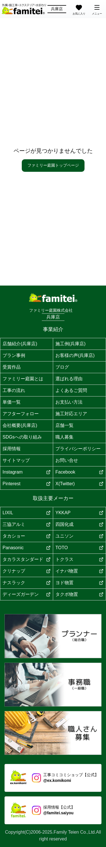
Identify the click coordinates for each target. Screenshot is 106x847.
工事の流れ (14, 390)
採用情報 (12, 448)
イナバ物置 (79, 571)
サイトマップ (16, 460)
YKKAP (79, 512)
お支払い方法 (69, 402)
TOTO (79, 547)
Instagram (27, 472)
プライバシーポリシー (78, 448)
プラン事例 (14, 355)
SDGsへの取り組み (22, 437)
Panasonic (27, 547)
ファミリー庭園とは (23, 378)
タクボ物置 (79, 594)
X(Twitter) (79, 483)
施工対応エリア (71, 413)
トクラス (79, 559)
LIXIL (27, 512)
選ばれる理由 (69, 378)
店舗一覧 (64, 425)
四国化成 (79, 524)
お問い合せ (66, 460)
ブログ (62, 367)
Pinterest (27, 483)
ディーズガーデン (27, 594)
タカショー (27, 536)
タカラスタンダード (27, 559)
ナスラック (27, 582)
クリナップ (27, 571)
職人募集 (64, 437)
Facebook (79, 472)
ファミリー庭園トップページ (53, 165)
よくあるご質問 (71, 390)
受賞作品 (12, 367)
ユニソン (79, 536)
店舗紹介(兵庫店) (20, 343)
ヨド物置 (79, 582)
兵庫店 (57, 9)
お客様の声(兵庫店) (75, 355)
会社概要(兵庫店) (20, 425)
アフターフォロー (21, 413)
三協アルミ (27, 524)
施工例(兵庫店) (70, 343)
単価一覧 (12, 402)
